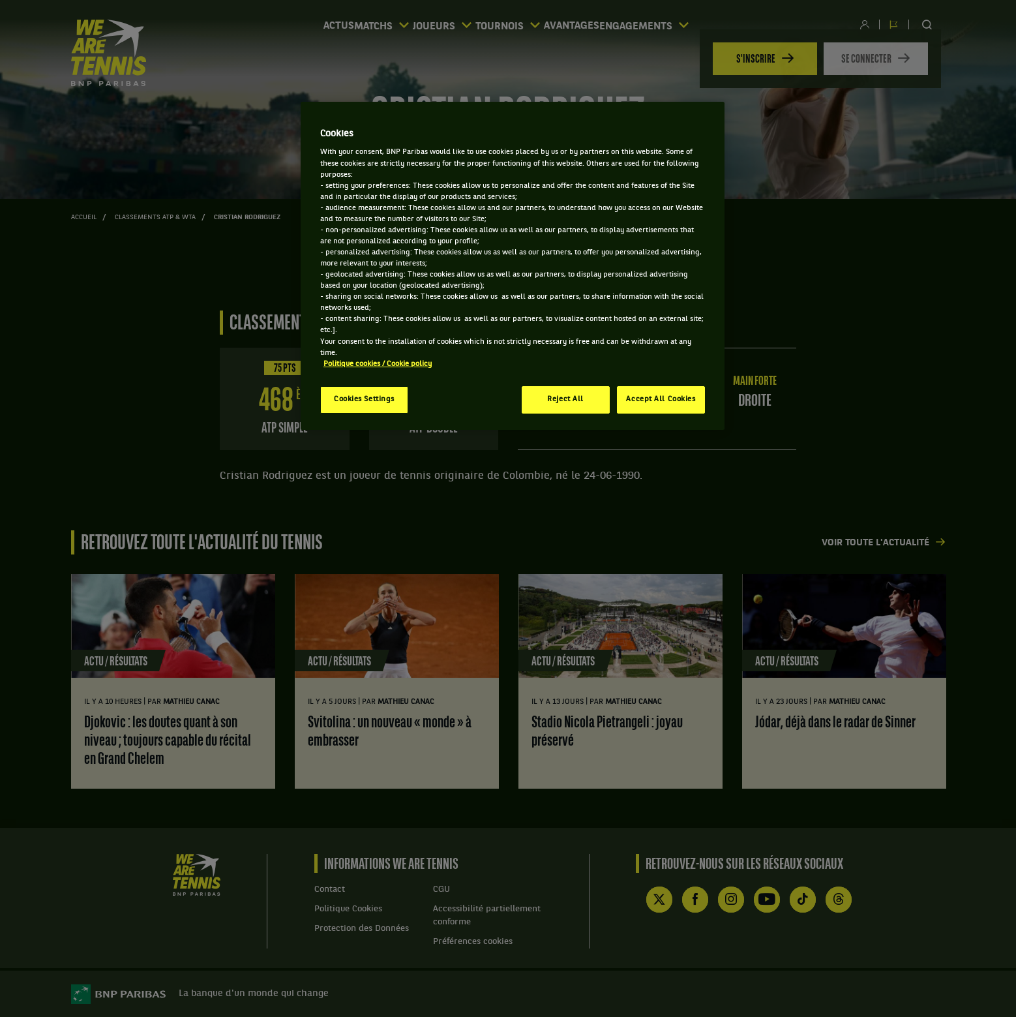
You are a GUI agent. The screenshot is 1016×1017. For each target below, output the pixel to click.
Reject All (565, 399)
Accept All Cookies (660, 399)
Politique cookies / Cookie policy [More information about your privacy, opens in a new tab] (377, 364)
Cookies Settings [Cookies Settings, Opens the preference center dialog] (364, 399)
